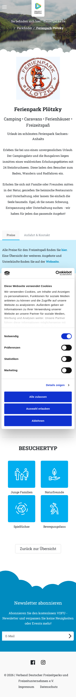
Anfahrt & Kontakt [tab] (37, 235)
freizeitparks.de (54, 21)
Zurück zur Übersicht (38, 548)
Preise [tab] (11, 235)
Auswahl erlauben (38, 408)
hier (64, 250)
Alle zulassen (38, 396)
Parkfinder (24, 28)
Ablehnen (38, 420)
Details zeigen (55, 385)
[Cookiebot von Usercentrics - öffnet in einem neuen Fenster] (55, 273)
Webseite (52, 261)
